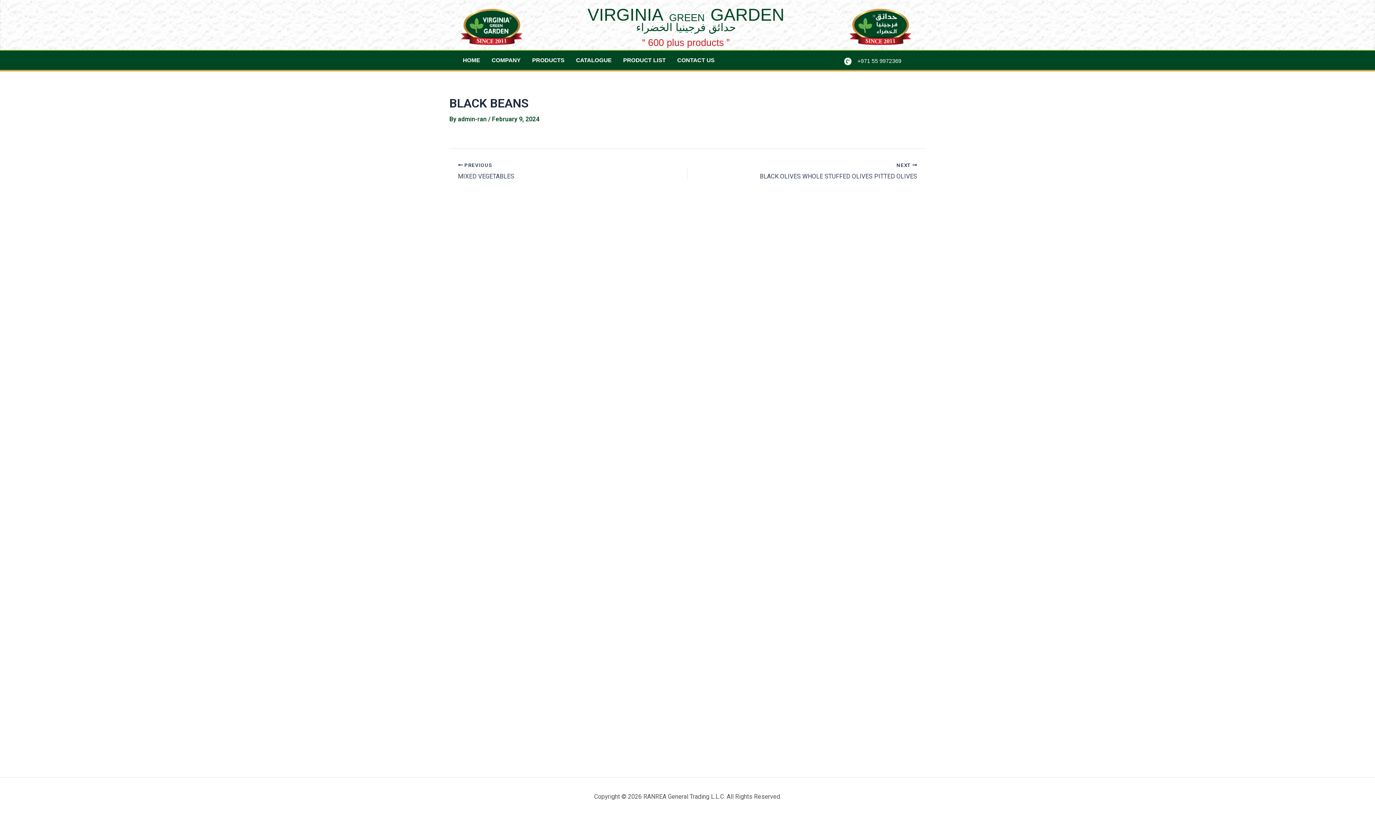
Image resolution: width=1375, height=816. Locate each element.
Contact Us (695, 60)
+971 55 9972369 (880, 61)
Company (506, 60)
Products (548, 60)
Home (471, 60)
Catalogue (594, 60)
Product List (644, 60)
